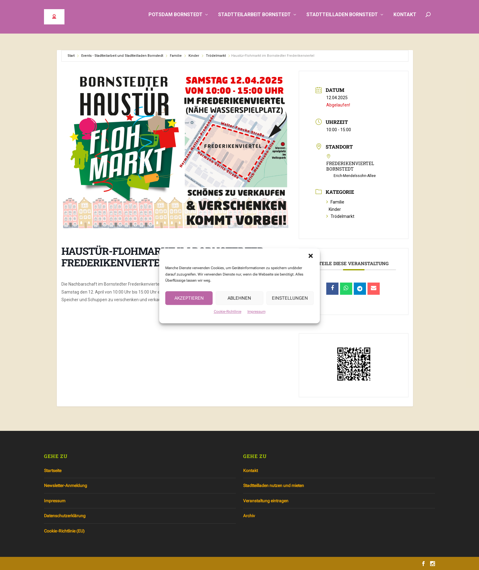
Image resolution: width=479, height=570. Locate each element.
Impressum (256, 318)
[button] (311, 262)
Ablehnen (239, 304)
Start (71, 56)
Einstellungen (290, 304)
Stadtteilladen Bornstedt (342, 19)
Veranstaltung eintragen (265, 500)
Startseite (52, 470)
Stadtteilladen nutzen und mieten (273, 485)
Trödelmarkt (216, 56)
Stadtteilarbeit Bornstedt (254, 19)
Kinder (193, 56)
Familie (176, 56)
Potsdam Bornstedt (175, 19)
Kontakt (404, 19)
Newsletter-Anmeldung (65, 485)
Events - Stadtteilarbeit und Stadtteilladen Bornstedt (122, 56)
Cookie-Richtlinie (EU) (64, 531)
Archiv (249, 515)
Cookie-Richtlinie (227, 318)
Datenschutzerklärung (65, 515)
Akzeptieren (189, 304)
